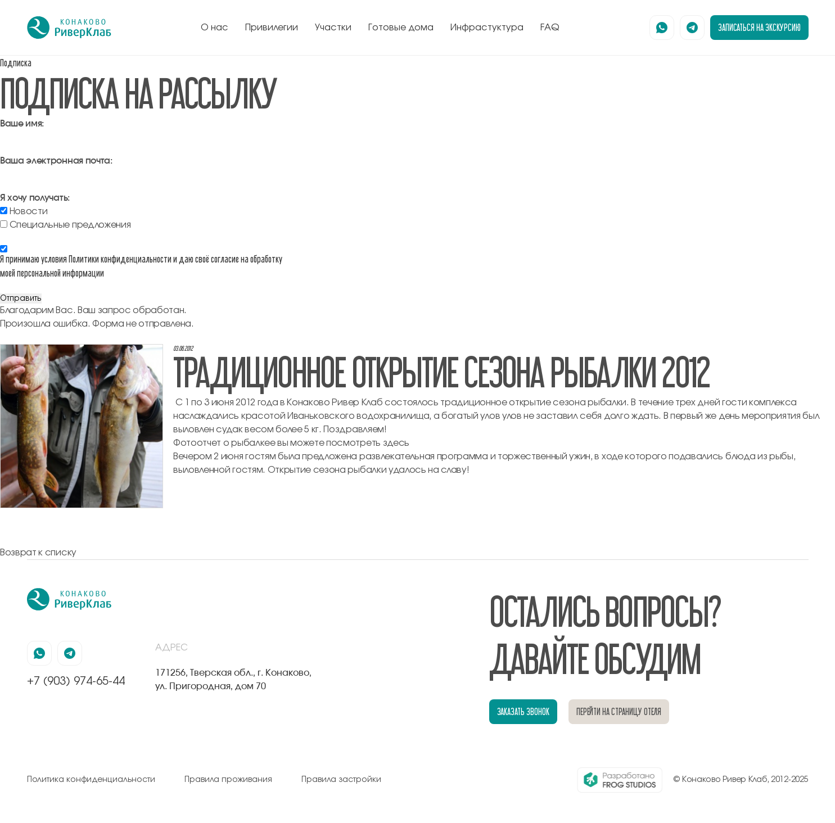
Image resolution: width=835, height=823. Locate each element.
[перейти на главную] (69, 27)
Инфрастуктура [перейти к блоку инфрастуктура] (486, 27)
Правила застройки (341, 780)
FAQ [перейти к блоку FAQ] (549, 27)
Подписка (15, 62)
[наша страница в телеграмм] (692, 27)
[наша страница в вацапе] (662, 27)
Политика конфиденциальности (91, 780)
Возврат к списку (38, 552)
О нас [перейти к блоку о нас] (214, 27)
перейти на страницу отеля (619, 711)
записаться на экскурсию (759, 27)
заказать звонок (523, 711)
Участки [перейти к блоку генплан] (333, 27)
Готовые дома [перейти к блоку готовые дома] (401, 27)
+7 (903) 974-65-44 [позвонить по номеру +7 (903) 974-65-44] (76, 681)
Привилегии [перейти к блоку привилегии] (271, 27)
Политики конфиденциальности (120, 259)
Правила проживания (228, 780)
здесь (396, 442)
